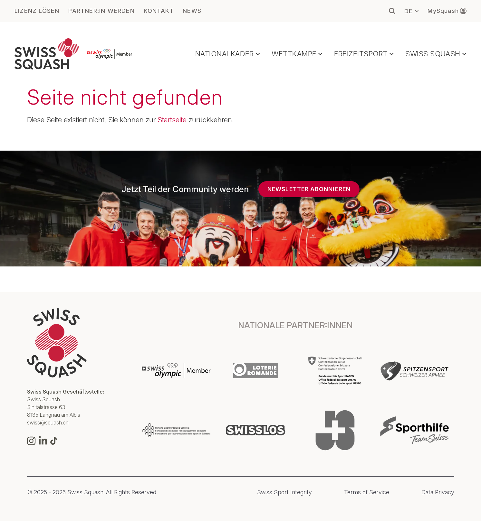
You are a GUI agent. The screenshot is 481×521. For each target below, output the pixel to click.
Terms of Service (366, 492)
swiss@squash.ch (48, 422)
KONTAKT (159, 11)
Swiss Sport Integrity (284, 492)
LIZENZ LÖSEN (36, 11)
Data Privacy (437, 492)
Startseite (172, 120)
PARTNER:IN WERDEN (101, 11)
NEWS (192, 11)
